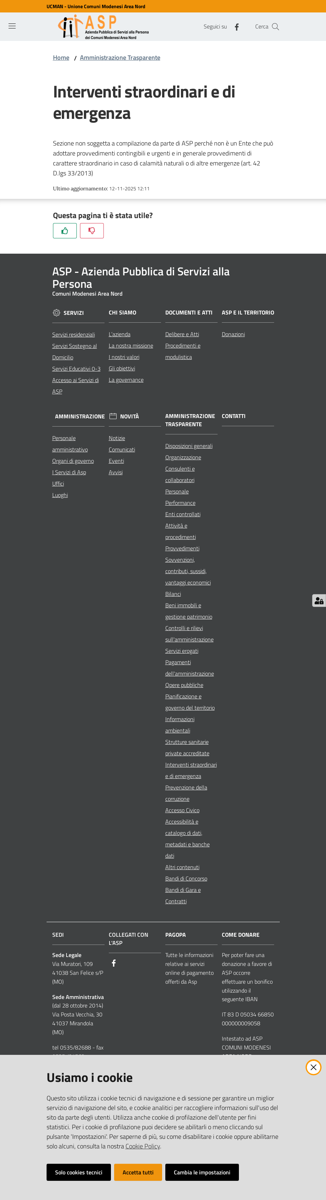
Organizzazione (183, 457)
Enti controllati (183, 514)
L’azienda (119, 334)
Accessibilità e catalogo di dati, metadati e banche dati (187, 838)
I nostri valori (124, 357)
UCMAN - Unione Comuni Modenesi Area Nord (96, 6)
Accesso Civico (182, 810)
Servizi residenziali (73, 334)
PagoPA (175, 935)
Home (61, 57)
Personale (177, 491)
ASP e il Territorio (248, 312)
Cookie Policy (142, 1146)
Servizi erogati (181, 650)
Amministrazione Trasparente (120, 57)
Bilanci (173, 594)
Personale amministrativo (70, 444)
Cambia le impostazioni (202, 1172)
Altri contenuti (182, 867)
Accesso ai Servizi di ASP (75, 386)
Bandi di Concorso (186, 878)
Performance (180, 502)
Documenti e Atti (189, 312)
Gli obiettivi (122, 368)
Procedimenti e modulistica (183, 351)
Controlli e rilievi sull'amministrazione (189, 634)
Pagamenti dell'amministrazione (189, 668)
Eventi (116, 460)
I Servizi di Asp (69, 472)
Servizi (74, 313)
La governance (126, 379)
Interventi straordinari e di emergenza (191, 770)
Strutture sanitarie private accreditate (187, 747)
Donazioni (233, 334)
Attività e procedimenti (180, 531)
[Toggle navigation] (12, 26)
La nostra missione (131, 345)
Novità (129, 416)
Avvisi (116, 472)
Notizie (117, 438)
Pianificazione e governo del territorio (190, 702)
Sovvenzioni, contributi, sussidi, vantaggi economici (188, 571)
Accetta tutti (138, 1172)
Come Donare (241, 935)
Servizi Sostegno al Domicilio (74, 351)
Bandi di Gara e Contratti (183, 895)
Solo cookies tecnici (78, 1172)
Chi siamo (122, 312)
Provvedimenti (182, 548)
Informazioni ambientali (179, 725)
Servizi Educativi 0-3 (76, 368)
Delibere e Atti (182, 334)
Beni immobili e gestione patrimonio (188, 611)
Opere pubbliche (184, 685)
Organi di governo (73, 460)
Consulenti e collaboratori (180, 474)
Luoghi (60, 495)
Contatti (234, 416)
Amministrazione (80, 416)
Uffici (58, 483)
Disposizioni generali (189, 446)
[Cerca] (275, 26)
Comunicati (122, 449)
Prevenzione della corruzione (186, 793)
